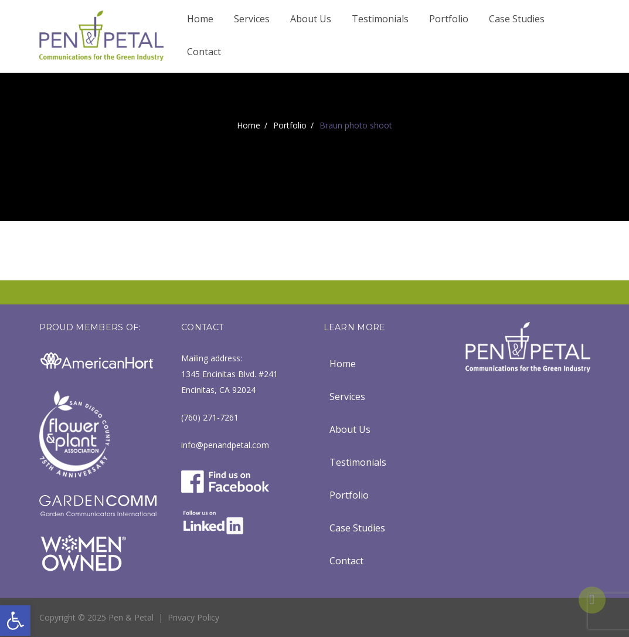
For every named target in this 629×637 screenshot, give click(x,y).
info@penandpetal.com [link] (225, 444)
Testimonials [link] (380, 18)
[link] (15, 620)
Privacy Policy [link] (193, 617)
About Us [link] (310, 18)
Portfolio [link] (448, 18)
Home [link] (200, 18)
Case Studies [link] (517, 18)
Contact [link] (204, 51)
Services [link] (252, 18)
